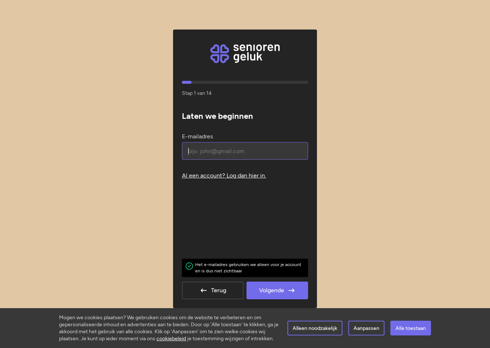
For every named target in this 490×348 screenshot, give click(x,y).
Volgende (277, 290)
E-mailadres (197, 136)
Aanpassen (366, 328)
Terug (212, 290)
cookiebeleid (171, 338)
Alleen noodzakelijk (315, 328)
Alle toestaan (411, 328)
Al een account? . (224, 175)
